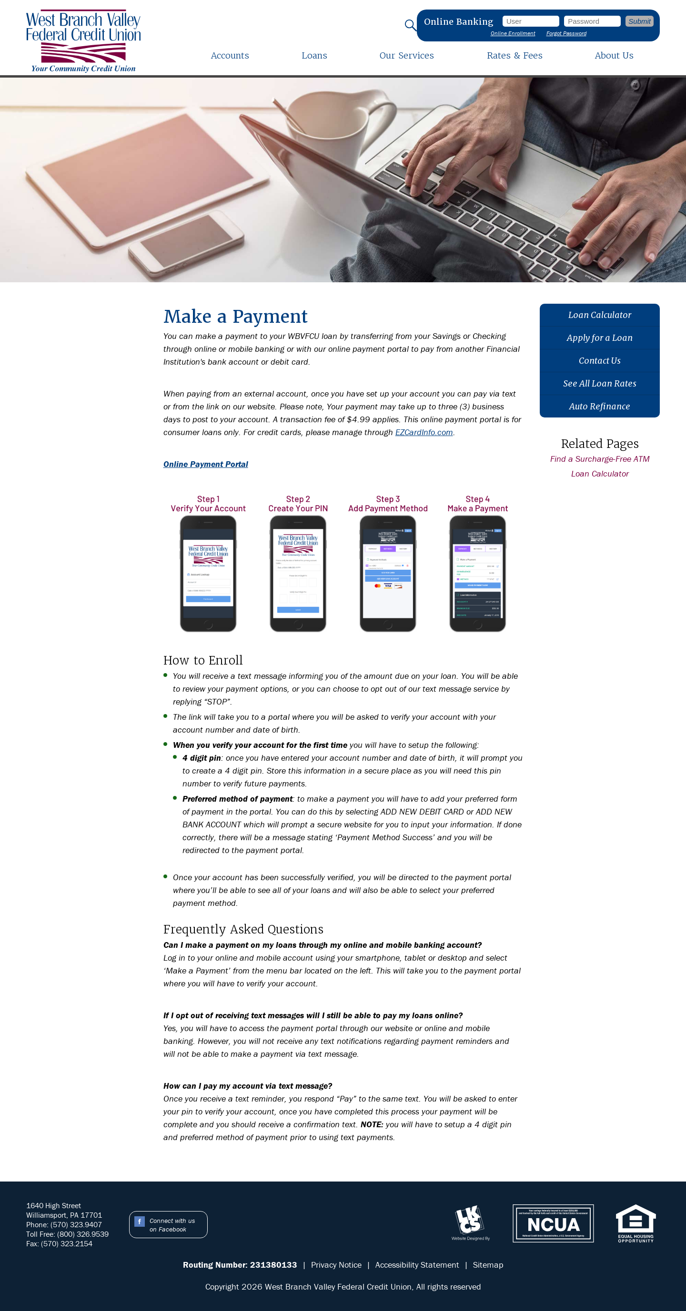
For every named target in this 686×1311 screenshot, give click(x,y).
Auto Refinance (599, 406)
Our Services (407, 55)
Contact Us (600, 360)
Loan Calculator (599, 314)
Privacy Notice (336, 1264)
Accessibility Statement (417, 1264)
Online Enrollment (513, 33)
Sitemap (488, 1264)
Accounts (230, 55)
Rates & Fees (515, 55)
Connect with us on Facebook (172, 1224)
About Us (614, 55)
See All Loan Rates (599, 383)
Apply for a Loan (600, 337)
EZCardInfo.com (424, 432)
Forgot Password (566, 33)
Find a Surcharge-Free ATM (600, 458)
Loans (314, 55)
